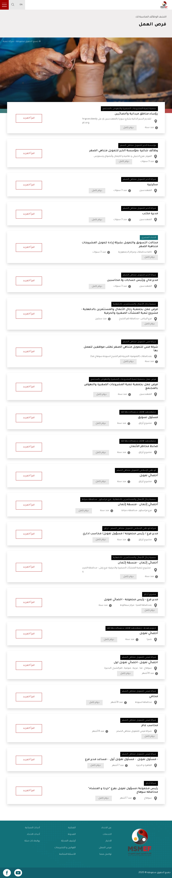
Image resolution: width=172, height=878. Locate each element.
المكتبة (72, 828)
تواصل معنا (105, 854)
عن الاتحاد (106, 828)
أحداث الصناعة (32, 828)
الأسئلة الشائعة (67, 854)
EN (21, 5)
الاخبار (109, 841)
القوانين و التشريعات (65, 848)
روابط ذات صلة (32, 841)
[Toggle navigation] (4, 5)
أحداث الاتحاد (33, 834)
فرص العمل (105, 848)
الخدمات (107, 834)
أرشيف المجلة (68, 841)
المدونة (72, 834)
